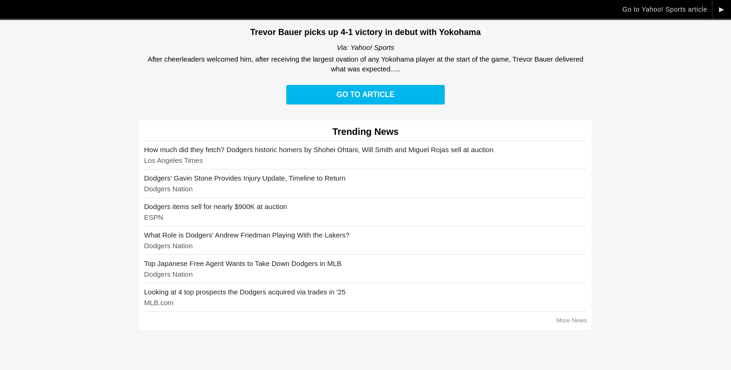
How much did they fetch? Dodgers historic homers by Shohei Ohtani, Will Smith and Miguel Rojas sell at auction (319, 150)
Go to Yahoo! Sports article (664, 9)
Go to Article (365, 94)
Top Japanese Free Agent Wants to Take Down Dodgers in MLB (243, 263)
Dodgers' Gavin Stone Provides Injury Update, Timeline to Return (244, 178)
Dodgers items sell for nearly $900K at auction (215, 206)
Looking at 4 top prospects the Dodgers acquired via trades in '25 (244, 292)
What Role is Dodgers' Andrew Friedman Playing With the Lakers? (247, 235)
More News (571, 320)
